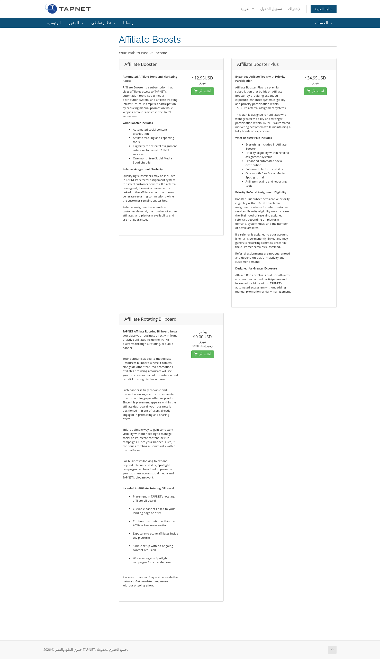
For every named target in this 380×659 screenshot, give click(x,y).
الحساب (324, 23)
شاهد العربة (323, 8)
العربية (247, 8)
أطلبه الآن (202, 91)
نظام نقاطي (103, 23)
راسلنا (128, 23)
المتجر (76, 23)
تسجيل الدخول (271, 8)
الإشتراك (295, 8)
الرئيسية (54, 23)
